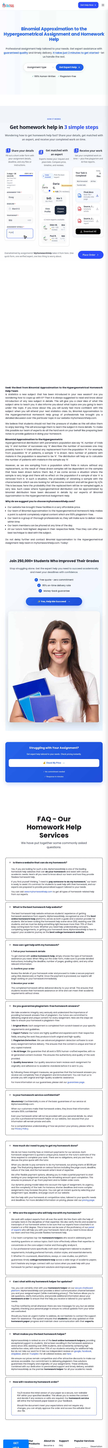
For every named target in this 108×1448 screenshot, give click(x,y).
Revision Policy (50, 1438)
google (36, 1325)
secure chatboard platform (81, 1267)
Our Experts (64, 1427)
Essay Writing (81, 1419)
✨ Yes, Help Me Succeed (54, 595)
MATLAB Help (81, 1435)
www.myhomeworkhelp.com (35, 882)
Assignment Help (36, 1428)
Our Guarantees (51, 1443)
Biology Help (96, 1442)
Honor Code (49, 1422)
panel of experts (59, 1206)
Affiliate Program (36, 1433)
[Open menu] (103, 5)
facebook (44, 1325)
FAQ (61, 1416)
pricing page (75, 1179)
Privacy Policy (50, 1427)
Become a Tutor (51, 1416)
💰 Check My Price (54, 756)
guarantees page (68, 1064)
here (17, 1327)
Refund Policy (50, 1432)
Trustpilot (69, 1325)
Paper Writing (97, 1435)
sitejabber (53, 1325)
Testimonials (64, 1422)
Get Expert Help (69, 67)
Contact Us (64, 1438)
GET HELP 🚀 (16, 1418)
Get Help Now (88, 5)
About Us (63, 1432)
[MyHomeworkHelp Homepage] (13, 5)
